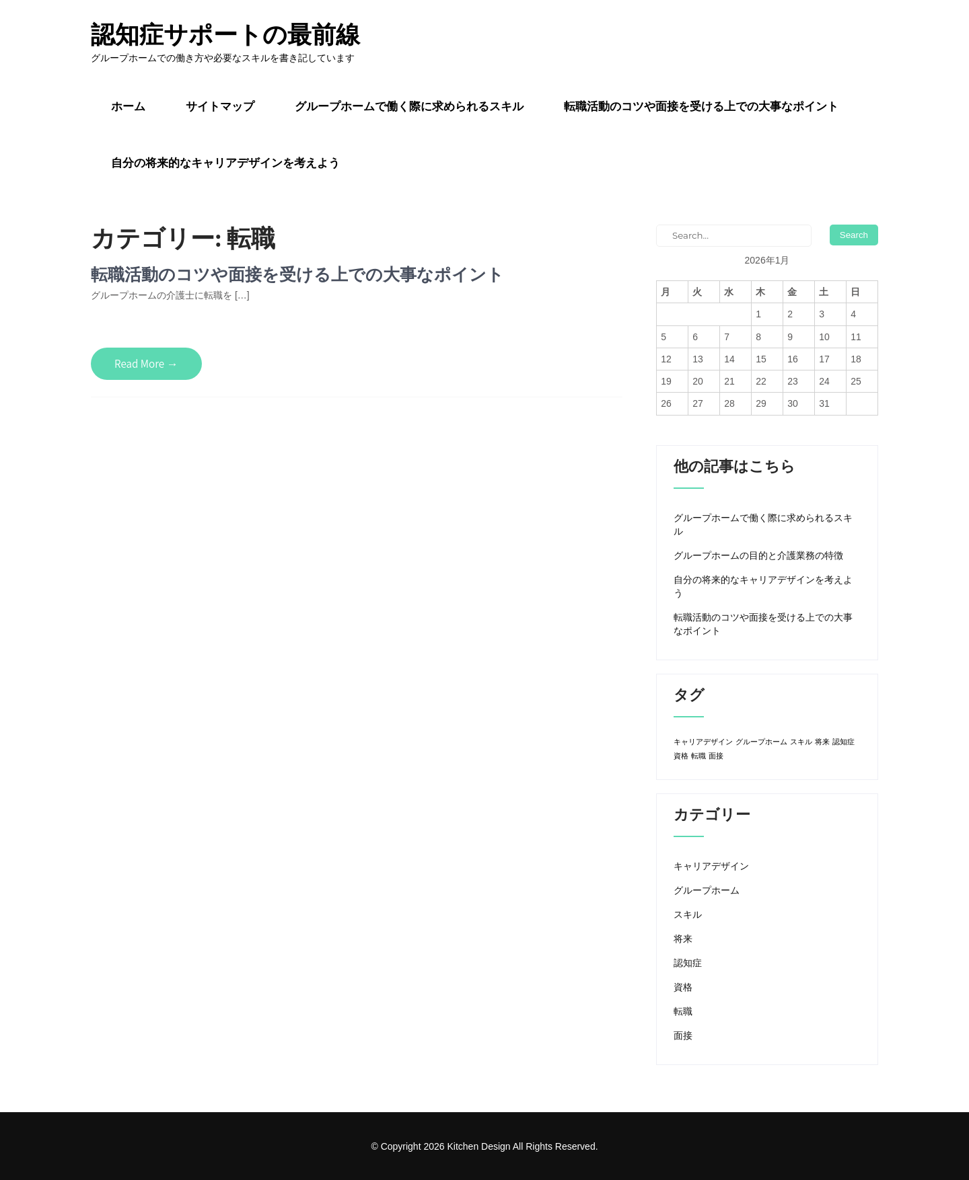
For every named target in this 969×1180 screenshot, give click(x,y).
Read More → (146, 363)
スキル (688, 914)
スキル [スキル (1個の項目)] (801, 742)
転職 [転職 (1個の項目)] (698, 756)
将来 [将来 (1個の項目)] (822, 742)
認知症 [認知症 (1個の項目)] (843, 742)
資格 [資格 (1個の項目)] (681, 756)
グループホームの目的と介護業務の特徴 (758, 555)
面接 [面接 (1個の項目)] (716, 756)
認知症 (688, 962)
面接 (683, 1035)
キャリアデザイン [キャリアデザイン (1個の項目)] (703, 742)
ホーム (128, 106)
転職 (683, 1011)
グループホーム (707, 890)
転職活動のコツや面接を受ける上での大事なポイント (701, 106)
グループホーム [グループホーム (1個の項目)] (761, 742)
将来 (683, 938)
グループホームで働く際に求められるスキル (409, 106)
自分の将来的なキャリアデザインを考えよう (225, 162)
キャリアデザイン (711, 866)
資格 (683, 987)
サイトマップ (220, 106)
